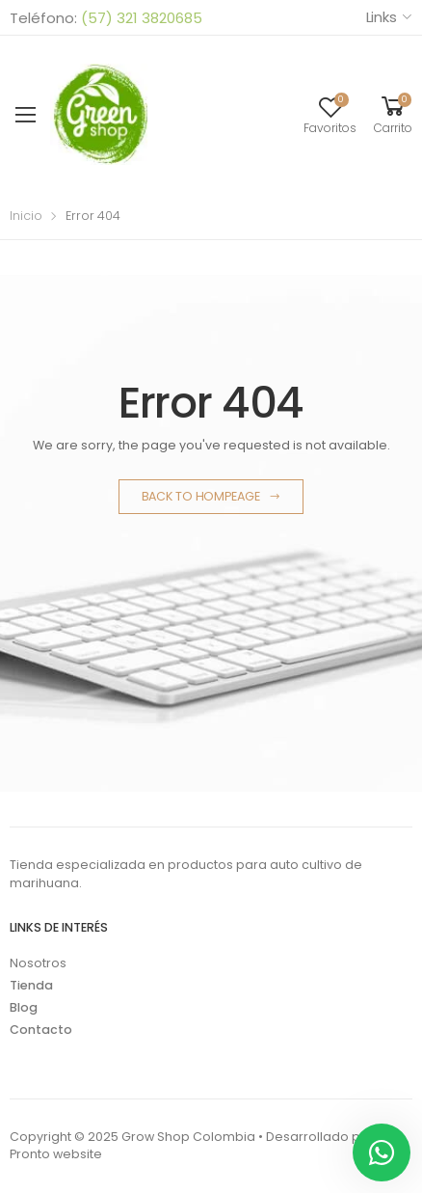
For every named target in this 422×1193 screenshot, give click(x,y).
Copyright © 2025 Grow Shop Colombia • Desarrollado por (192, 1136)
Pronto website (56, 1154)
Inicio (26, 215)
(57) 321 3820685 (139, 18)
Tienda (31, 985)
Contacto (41, 1029)
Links (381, 17)
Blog (24, 1007)
